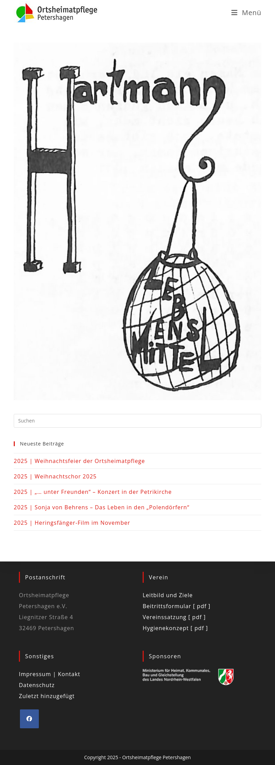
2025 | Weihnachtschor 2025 (55, 476)
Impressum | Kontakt (49, 674)
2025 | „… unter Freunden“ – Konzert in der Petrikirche (93, 492)
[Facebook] (29, 718)
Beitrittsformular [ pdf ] (176, 606)
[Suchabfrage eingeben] (137, 421)
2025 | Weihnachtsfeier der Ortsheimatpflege (79, 461)
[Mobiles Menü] (246, 12)
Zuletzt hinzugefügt (47, 696)
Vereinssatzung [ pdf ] (174, 617)
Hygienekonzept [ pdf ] (175, 628)
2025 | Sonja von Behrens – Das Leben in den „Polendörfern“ (101, 507)
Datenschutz (37, 685)
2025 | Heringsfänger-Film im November (72, 522)
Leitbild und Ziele (168, 595)
